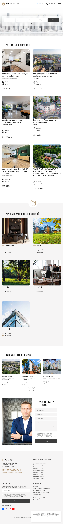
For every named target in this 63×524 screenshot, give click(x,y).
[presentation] (29, 389)
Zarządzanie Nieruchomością (41, 492)
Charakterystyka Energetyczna (41, 488)
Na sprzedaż (8, 250)
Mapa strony (36, 499)
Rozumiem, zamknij (51, 519)
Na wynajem (8, 252)
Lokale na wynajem (38, 474)
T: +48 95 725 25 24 (11, 469)
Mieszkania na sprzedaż (39, 463)
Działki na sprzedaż (38, 470)
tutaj (55, 436)
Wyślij (46, 441)
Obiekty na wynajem (38, 478)
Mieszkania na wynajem (39, 465)
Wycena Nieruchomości (39, 490)
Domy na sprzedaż (38, 466)
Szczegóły (39, 519)
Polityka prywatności (39, 498)
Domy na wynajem (38, 468)
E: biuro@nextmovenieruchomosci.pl (12, 472)
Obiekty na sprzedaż (38, 476)
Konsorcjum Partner (38, 496)
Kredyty (35, 486)
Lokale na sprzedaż (38, 472)
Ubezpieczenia (37, 494)
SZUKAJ (54, 20)
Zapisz (15, 500)
